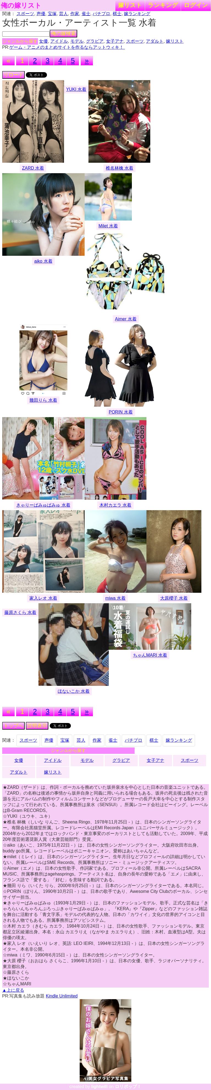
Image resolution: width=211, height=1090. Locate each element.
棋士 (117, 13)
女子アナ (115, 41)
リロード (13, 75)
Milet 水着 (108, 226)
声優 (41, 13)
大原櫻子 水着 (174, 598)
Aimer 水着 (126, 319)
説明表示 (37, 726)
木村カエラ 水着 (115, 505)
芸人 (63, 13)
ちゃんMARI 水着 (150, 655)
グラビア (95, 41)
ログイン (196, 5)
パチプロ (101, 13)
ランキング (163, 5)
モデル (77, 41)
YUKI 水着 (76, 89)
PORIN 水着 (121, 412)
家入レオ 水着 (43, 598)
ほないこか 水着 (74, 691)
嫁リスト (130, 5)
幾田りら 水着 (43, 400)
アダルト (154, 41)
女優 (43, 41)
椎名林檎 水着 (119, 168)
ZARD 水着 (33, 168)
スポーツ (25, 13)
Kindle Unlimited (62, 996)
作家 (74, 13)
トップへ (13, 726)
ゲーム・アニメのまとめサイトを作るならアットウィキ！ (67, 47)
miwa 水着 (115, 598)
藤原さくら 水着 (20, 612)
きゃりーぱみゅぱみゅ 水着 (43, 505)
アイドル (59, 41)
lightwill (99, 1086)
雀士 (86, 13)
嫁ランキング (137, 13)
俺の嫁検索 (63, 33)
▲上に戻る (13, 990)
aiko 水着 (43, 261)
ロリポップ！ (128, 1086)
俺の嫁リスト (21, 5)
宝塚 (52, 13)
